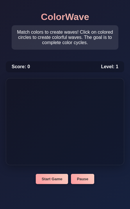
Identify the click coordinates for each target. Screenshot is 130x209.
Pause (82, 179)
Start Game (52, 179)
